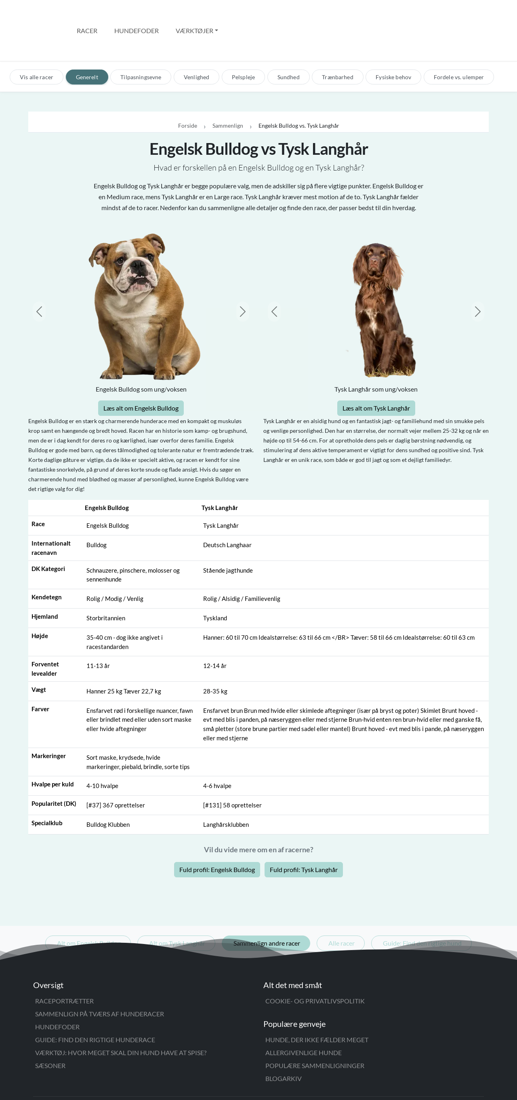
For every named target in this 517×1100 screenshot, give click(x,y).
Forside (187, 91)
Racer (87, 13)
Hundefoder (136, 13)
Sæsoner (50, 1031)
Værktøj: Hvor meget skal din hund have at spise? (120, 1018)
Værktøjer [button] (194, 13)
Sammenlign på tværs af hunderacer (99, 979)
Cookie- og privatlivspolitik (315, 966)
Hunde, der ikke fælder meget (316, 1005)
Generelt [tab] (87, 42)
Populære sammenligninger (314, 1031)
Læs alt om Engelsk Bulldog (141, 374)
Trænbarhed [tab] (337, 42)
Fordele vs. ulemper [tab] (459, 42)
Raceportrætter (64, 966)
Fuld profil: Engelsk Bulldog (217, 835)
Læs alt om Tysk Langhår (376, 374)
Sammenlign (227, 91)
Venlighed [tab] (196, 42)
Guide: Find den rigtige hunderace (95, 1005)
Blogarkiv (283, 1044)
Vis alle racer (36, 42)
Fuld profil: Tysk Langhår (304, 835)
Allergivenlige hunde (303, 1018)
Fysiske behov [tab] (393, 42)
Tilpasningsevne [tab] (140, 42)
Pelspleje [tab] (243, 42)
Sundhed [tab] (288, 42)
